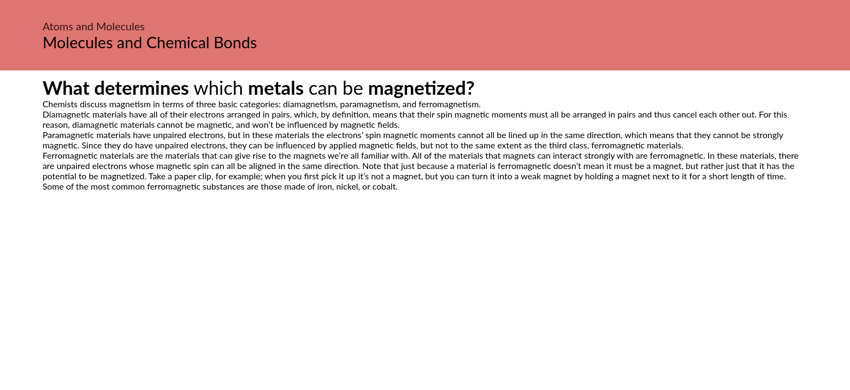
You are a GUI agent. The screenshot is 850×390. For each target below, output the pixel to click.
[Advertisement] (425, 293)
